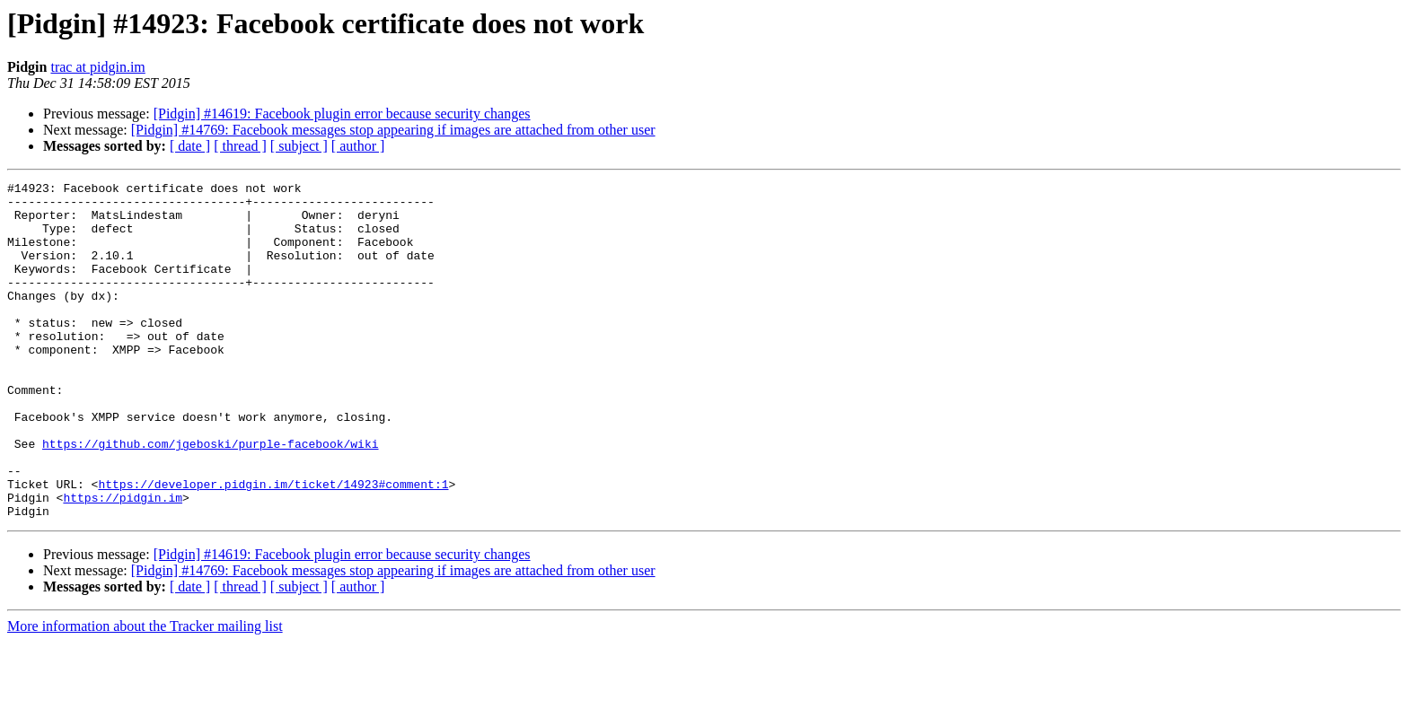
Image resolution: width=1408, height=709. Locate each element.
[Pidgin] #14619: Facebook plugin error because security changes (342, 113)
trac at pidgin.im (97, 66)
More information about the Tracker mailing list (145, 693)
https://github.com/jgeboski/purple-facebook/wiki (210, 497)
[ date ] (190, 145)
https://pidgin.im (122, 562)
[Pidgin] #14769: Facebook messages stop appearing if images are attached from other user (393, 129)
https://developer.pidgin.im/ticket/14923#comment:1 (273, 546)
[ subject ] (299, 145)
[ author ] (358, 145)
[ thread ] (240, 145)
